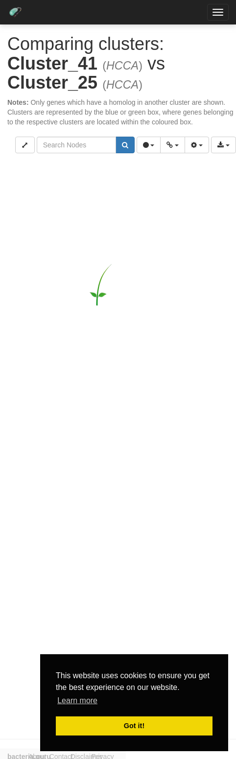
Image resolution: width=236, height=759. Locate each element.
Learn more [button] (77, 700)
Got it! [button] (134, 726)
